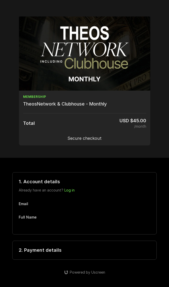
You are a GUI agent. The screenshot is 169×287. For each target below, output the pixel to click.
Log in (69, 190)
